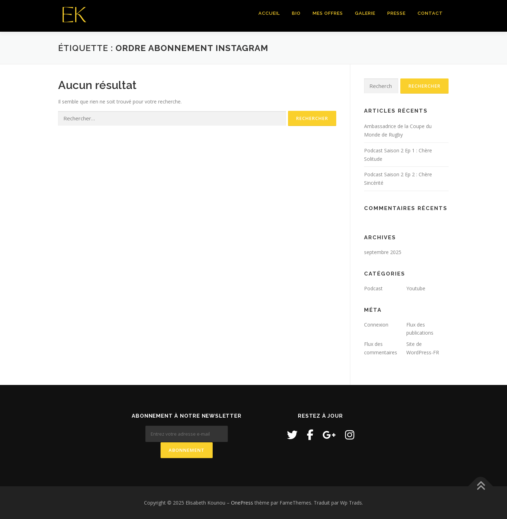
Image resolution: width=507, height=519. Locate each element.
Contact (430, 13)
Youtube (415, 288)
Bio (296, 13)
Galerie (365, 13)
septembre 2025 (382, 252)
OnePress (242, 502)
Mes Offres (328, 13)
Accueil (269, 13)
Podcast (373, 288)
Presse (396, 13)
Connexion (376, 324)
